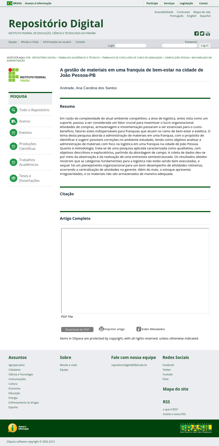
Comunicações (17, 379)
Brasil (17, 3)
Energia (13, 398)
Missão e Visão (30, 42)
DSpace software (17, 441)
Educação (14, 393)
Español (205, 16)
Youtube (168, 374)
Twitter (167, 370)
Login (127, 45)
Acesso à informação (38, 3)
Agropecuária (17, 365)
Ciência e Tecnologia (21, 374)
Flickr (166, 379)
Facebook (168, 365)
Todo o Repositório (34, 110)
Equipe (13, 42)
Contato (80, 42)
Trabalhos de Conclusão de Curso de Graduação (132, 57)
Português (176, 16)
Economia (14, 388)
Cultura (13, 384)
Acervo (24, 121)
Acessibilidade (163, 12)
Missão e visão (68, 365)
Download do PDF (77, 329)
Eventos (25, 132)
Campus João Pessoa (177, 57)
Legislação (186, 3)
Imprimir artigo (115, 329)
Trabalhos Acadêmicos (28, 162)
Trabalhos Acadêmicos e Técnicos (78, 57)
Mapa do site (201, 12)
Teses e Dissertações (29, 178)
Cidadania (15, 370)
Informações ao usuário (57, 42)
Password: (179, 43)
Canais (203, 3)
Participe (152, 3)
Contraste (183, 12)
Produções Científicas (27, 146)
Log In (204, 45)
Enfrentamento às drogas (24, 402)
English (192, 16)
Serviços (169, 3)
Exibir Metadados (153, 329)
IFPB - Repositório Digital (41, 57)
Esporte (13, 407)
